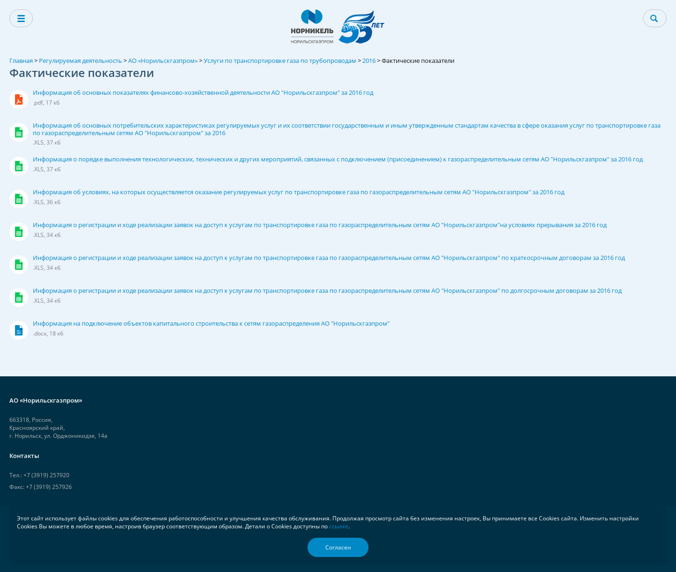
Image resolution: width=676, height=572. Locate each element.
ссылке (338, 526)
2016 (369, 60)
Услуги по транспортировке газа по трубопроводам (280, 60)
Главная (21, 60)
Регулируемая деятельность (80, 60)
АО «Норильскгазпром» (163, 60)
